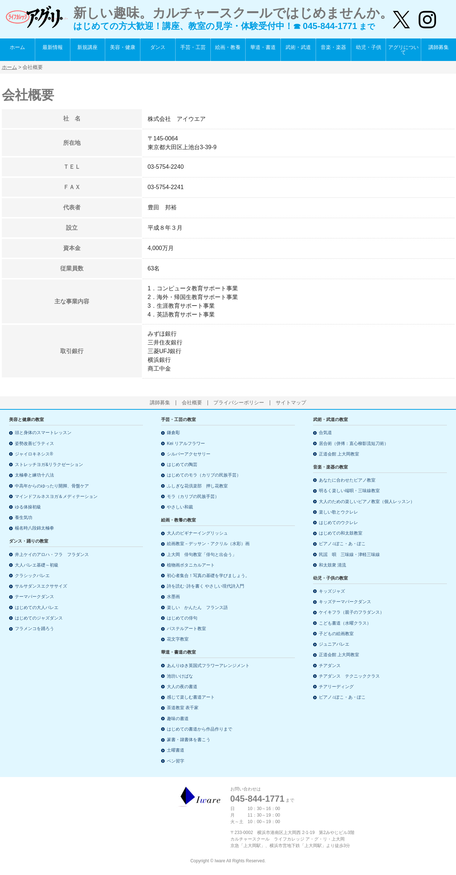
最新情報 (52, 47)
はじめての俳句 (182, 618)
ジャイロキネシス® (34, 454)
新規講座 (87, 47)
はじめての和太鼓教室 (340, 533)
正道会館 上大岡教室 (339, 454)
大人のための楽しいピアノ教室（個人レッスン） (367, 501)
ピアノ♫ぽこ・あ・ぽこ (342, 543)
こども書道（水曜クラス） (345, 623)
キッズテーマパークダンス (345, 601)
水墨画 (173, 596)
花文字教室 (178, 639)
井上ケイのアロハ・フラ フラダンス (52, 554)
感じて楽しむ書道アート (191, 697)
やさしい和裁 (180, 507)
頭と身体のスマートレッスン (43, 432)
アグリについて (403, 49)
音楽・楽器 (333, 47)
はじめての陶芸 (182, 464)
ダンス (157, 47)
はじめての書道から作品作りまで (199, 729)
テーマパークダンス (34, 596)
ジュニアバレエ (334, 644)
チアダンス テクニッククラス (349, 676)
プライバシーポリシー (238, 402)
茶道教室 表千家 (182, 707)
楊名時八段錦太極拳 (34, 528)
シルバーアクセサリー (188, 454)
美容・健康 (122, 47)
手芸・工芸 (193, 47)
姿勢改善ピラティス (34, 443)
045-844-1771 (257, 799)
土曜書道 (175, 750)
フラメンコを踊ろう (34, 628)
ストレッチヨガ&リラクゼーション (49, 464)
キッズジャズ (332, 591)
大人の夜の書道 (182, 686)
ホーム (17, 47)
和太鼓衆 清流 (332, 565)
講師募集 (438, 47)
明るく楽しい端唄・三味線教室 (349, 490)
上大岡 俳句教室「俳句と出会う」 (202, 554)
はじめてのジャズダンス (39, 618)
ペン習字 (175, 761)
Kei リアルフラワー (186, 443)
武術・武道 (298, 47)
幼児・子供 (368, 47)
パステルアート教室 (186, 628)
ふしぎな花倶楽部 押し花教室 (197, 485)
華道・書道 (263, 47)
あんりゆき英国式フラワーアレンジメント (208, 665)
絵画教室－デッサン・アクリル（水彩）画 (208, 543)
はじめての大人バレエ (36, 607)
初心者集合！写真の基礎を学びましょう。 (208, 575)
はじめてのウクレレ (338, 522)
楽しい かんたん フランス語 (197, 607)
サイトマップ (291, 402)
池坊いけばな (180, 676)
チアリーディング (336, 686)
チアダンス (330, 665)
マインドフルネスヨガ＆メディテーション (56, 496)
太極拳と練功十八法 (34, 475)
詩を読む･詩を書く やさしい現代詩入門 (205, 586)
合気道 (325, 432)
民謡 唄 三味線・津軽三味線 (349, 554)
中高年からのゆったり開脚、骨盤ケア (52, 485)
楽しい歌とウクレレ (338, 512)
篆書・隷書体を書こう (188, 739)
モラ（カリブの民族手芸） (193, 496)
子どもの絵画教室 (336, 633)
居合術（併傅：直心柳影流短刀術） (354, 443)
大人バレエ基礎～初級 (36, 565)
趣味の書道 (178, 718)
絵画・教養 (228, 47)
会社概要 (192, 402)
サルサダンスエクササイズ (41, 586)
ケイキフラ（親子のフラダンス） (351, 612)
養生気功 (23, 517)
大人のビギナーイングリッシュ (197, 533)
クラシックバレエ (32, 575)
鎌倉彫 (173, 432)
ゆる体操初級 (28, 507)
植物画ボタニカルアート (191, 565)
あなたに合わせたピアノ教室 (347, 480)
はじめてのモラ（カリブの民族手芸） (204, 475)
